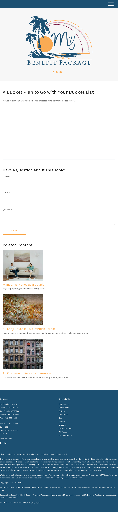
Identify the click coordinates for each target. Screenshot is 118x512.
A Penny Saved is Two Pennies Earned (29, 329)
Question (7, 209)
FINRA (54, 487)
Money (62, 421)
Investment (64, 408)
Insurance (63, 414)
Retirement (64, 404)
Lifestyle (62, 425)
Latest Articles (65, 428)
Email (7, 192)
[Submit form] (14, 231)
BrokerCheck (61, 454)
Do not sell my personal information (66, 478)
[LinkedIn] (57, 71)
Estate (62, 411)
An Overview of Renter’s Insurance (27, 373)
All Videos (63, 432)
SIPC (60, 487)
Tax (60, 418)
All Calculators (65, 435)
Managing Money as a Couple (23, 284)
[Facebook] (53, 71)
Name (8, 176)
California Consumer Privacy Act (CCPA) (87, 475)
